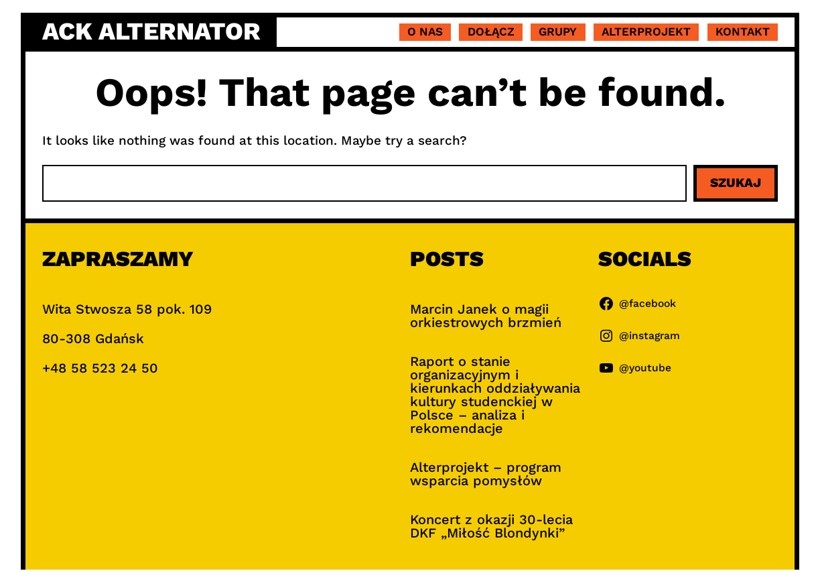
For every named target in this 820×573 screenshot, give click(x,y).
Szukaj (735, 182)
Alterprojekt (646, 31)
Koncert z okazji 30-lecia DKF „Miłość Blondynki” (491, 526)
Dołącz (491, 31)
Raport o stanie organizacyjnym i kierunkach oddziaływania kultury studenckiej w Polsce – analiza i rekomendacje (495, 395)
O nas (425, 31)
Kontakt (742, 31)
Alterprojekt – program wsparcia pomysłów (485, 473)
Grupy (558, 31)
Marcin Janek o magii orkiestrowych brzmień (485, 315)
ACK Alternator (151, 31)
